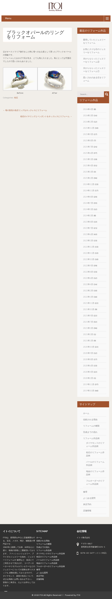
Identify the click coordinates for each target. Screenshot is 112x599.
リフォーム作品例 (91, 438)
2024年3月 (88, 215)
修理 (85, 492)
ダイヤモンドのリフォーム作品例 (50, 553)
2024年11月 (88, 190)
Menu (8, 18)
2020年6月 (88, 365)
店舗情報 (87, 510)
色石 (16, 98)
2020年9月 (88, 353)
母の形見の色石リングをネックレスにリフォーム (25, 110)
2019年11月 (88, 384)
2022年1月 (88, 297)
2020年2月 (88, 378)
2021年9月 (88, 315)
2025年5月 (88, 159)
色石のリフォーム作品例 (46, 557)
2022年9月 (88, 265)
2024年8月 (88, 196)
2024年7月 (88, 203)
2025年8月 (88, 140)
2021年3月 (88, 334)
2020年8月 (88, 359)
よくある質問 (89, 498)
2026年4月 (88, 109)
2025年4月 (88, 165)
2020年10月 (88, 347)
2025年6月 (88, 153)
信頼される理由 (90, 419)
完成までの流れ (90, 432)
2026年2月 (88, 121)
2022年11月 (88, 253)
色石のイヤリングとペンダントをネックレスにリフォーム (46, 116)
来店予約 (87, 504)
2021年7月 (88, 322)
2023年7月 (88, 228)
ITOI (41, 595)
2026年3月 (88, 115)
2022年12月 (88, 246)
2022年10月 (88, 259)
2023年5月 (88, 240)
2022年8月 (88, 271)
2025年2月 (88, 178)
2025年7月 (88, 146)
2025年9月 (88, 134)
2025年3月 (88, 171)
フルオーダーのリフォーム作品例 (50, 566)
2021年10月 (88, 309)
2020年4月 (88, 372)
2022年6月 (88, 278)
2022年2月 (88, 290)
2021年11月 (88, 303)
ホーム (86, 413)
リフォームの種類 (91, 425)
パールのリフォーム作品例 (47, 560)
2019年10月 (88, 390)
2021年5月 (88, 328)
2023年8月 (88, 221)
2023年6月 (88, 234)
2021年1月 (88, 340)
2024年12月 (88, 184)
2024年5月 (88, 209)
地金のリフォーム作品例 (46, 563)
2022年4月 (88, 284)
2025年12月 (88, 128)
